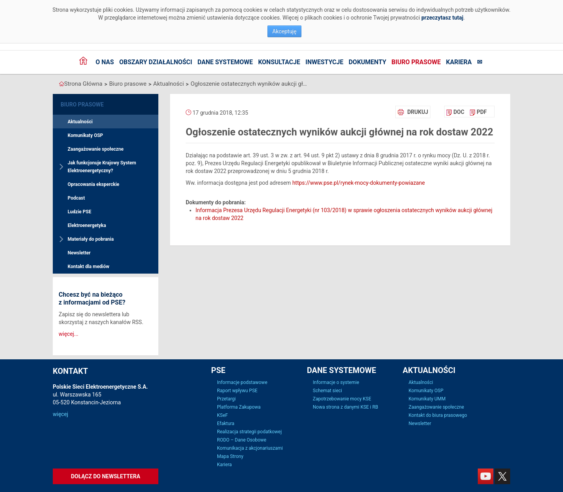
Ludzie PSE (79, 211)
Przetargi (226, 399)
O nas (104, 62)
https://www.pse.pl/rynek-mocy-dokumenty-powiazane (358, 183)
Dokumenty (367, 62)
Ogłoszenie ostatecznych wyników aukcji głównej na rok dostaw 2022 (249, 83)
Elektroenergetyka (87, 225)
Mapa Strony (230, 456)
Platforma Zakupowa (239, 407)
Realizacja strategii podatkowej (249, 431)
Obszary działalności (155, 62)
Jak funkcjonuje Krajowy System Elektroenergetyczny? (102, 166)
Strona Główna (83, 83)
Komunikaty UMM (427, 399)
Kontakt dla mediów (88, 266)
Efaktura (225, 423)
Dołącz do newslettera (105, 476)
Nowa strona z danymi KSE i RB (345, 407)
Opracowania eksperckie (93, 184)
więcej (60, 414)
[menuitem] (455, 112)
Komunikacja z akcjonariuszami (250, 448)
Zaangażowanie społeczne (96, 149)
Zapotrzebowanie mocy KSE (342, 399)
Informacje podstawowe (242, 382)
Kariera (459, 62)
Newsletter (79, 253)
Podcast (76, 198)
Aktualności (168, 83)
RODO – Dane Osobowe (241, 440)
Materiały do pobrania (91, 239)
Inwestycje (324, 62)
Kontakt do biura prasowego (438, 415)
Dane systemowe (225, 62)
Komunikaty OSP (85, 135)
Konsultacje (279, 62)
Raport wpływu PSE (237, 390)
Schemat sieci (327, 390)
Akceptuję (285, 31)
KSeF (222, 415)
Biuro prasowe (416, 62)
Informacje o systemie (336, 382)
